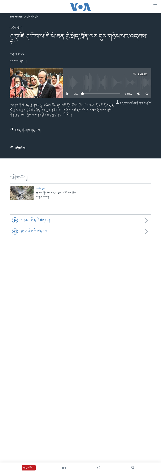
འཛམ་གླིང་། (16, 27)
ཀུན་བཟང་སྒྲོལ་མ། (18, 61)
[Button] (18, 149)
